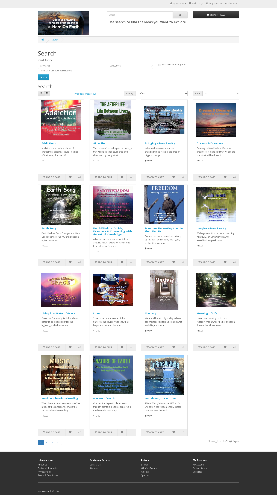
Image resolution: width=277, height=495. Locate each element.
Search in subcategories (172, 64)
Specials (145, 475)
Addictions (49, 143)
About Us (42, 464)
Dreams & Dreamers (210, 143)
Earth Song (49, 228)
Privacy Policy (44, 471)
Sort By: (130, 93)
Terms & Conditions (48, 475)
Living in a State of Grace (58, 313)
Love (96, 313)
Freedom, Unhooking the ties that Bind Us (164, 229)
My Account (198, 464)
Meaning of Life (207, 313)
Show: (198, 93)
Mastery (150, 313)
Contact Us (95, 464)
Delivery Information (48, 468)
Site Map (94, 468)
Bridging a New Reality (160, 143)
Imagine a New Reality (211, 228)
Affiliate (145, 471)
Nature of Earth (103, 398)
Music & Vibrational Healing (60, 398)
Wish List (197, 471)
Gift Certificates (149, 468)
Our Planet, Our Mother (160, 398)
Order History (200, 468)
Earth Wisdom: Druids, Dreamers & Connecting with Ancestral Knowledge (112, 231)
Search (55, 39)
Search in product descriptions (55, 70)
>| (58, 442)
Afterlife (99, 143)
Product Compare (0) (85, 93)
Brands (144, 464)
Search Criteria (45, 60)
